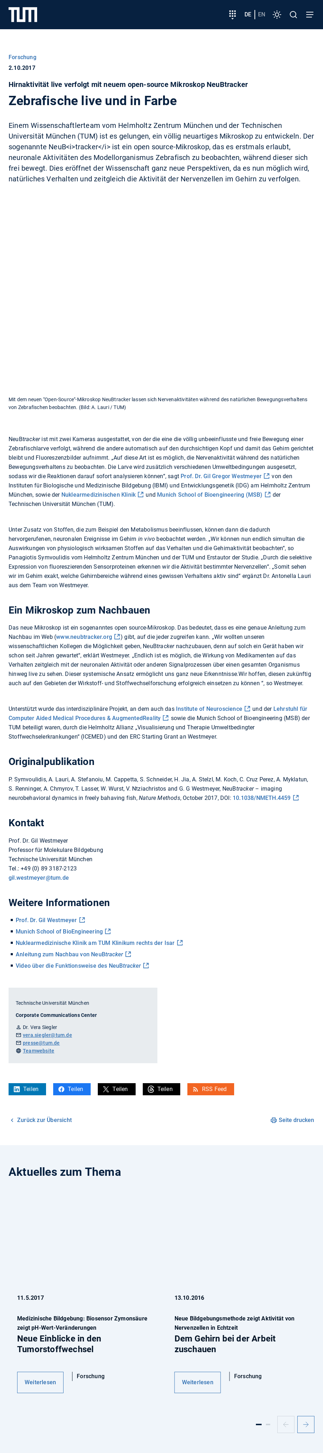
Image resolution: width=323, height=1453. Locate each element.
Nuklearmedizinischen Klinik (98, 494)
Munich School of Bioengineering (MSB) (209, 494)
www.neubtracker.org (84, 637)
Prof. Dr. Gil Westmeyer (46, 920)
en (261, 14)
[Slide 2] (268, 1424)
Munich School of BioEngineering (59, 931)
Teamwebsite (38, 1051)
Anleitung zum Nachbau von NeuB (69, 954)
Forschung (22, 57)
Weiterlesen (40, 1382)
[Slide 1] (259, 1424)
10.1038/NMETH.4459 (262, 798)
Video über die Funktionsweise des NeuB (78, 965)
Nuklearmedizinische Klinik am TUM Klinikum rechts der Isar (95, 943)
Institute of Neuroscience (209, 708)
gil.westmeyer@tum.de (39, 877)
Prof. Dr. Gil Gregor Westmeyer (221, 476)
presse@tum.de (41, 1043)
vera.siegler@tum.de (47, 1035)
